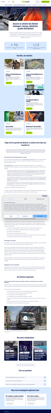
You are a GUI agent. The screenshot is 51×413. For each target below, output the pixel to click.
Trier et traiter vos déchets (33, 396)
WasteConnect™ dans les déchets (33, 126)
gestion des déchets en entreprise (28, 159)
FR (9, 1)
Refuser (11, 216)
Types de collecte (9, 126)
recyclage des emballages (30, 171)
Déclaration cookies (38, 212)
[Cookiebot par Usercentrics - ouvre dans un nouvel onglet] (42, 196)
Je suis (37, 1)
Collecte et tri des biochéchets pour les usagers (13, 74)
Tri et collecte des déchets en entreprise (32, 100)
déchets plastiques (10, 183)
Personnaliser (25, 216)
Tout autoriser (40, 216)
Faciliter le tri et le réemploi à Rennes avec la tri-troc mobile (25, 356)
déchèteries (31, 183)
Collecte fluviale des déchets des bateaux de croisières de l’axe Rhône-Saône (39, 356)
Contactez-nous (45, 1)
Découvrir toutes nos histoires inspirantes (25, 364)
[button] (25, 2)
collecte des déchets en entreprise (30, 218)
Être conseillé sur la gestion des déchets (14, 396)
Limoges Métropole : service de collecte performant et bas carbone (10, 356)
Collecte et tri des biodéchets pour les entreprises (34, 74)
